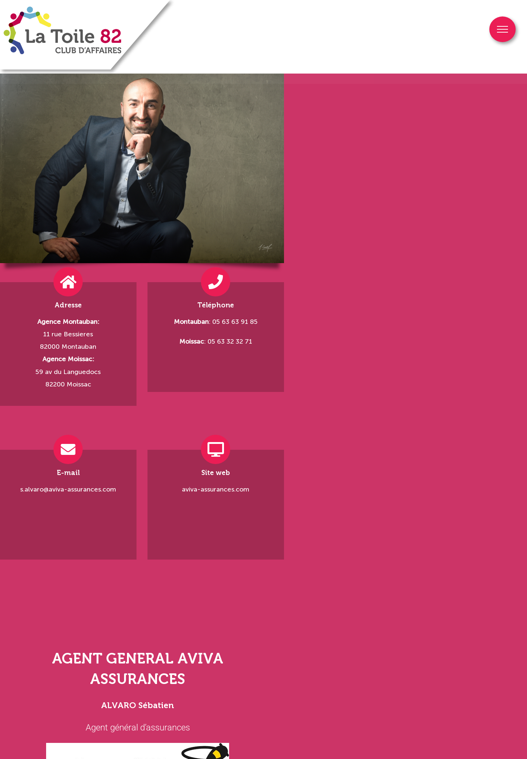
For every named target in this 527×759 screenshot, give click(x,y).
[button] (5, 678)
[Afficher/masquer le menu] (502, 29)
